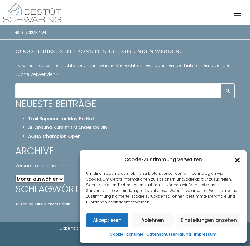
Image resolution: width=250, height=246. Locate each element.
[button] (237, 159)
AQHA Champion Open (54, 136)
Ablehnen (152, 220)
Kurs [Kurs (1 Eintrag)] (38, 204)
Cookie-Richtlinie (126, 234)
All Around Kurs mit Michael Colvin (67, 127)
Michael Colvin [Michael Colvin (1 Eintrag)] (57, 204)
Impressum (205, 234)
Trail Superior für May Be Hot (61, 118)
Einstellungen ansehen (209, 220)
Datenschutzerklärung (169, 234)
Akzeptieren (107, 220)
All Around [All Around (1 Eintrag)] (24, 204)
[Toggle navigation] (237, 12)
